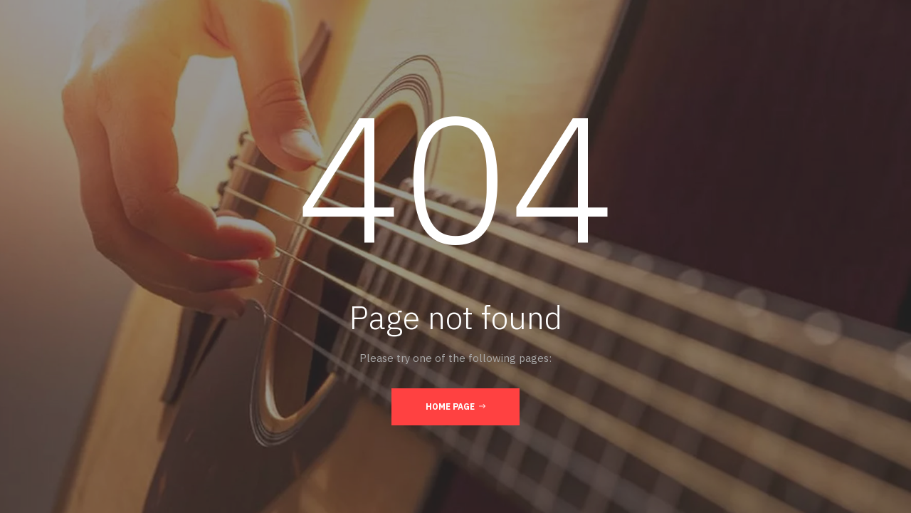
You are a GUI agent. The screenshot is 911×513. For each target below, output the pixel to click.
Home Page (455, 406)
